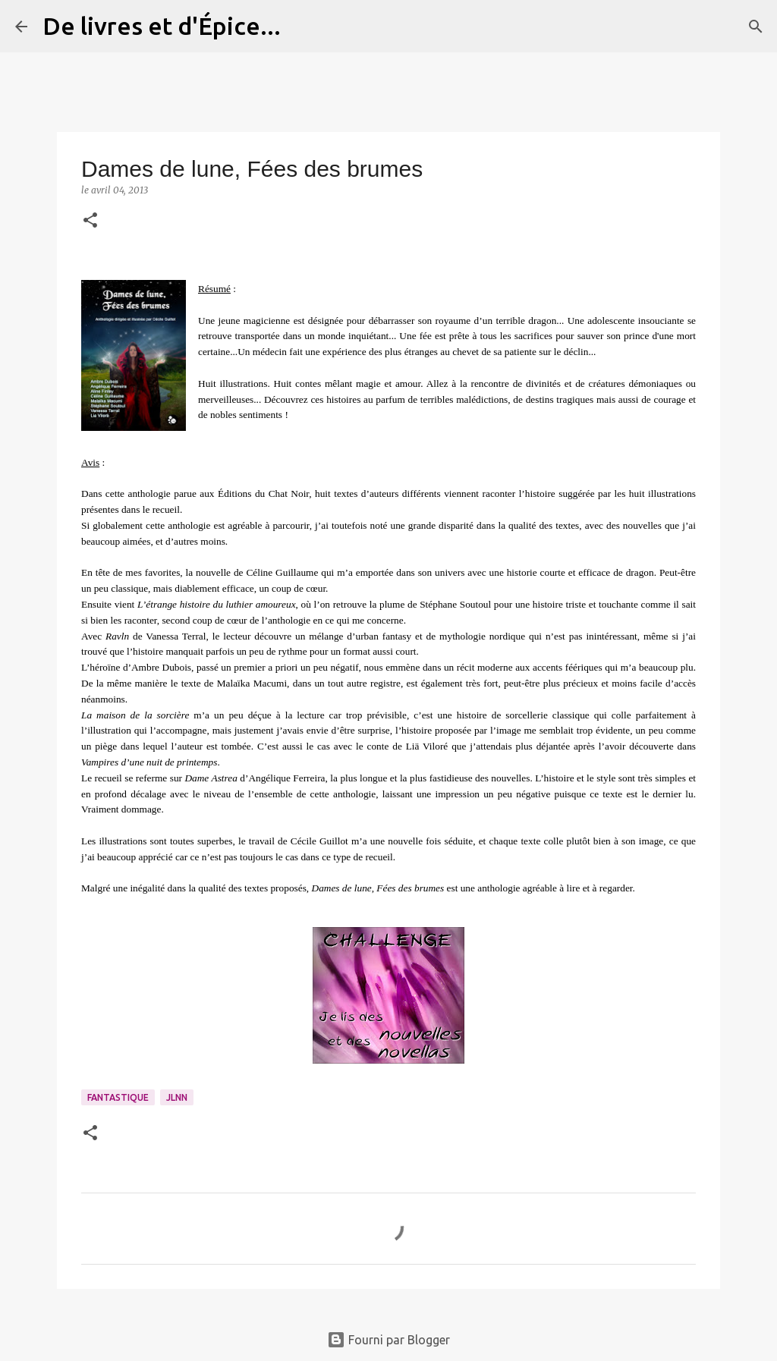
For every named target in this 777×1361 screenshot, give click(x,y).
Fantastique (118, 1097)
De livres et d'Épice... (161, 25)
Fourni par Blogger (388, 1340)
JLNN (176, 1097)
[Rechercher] (302, 26)
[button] (90, 221)
